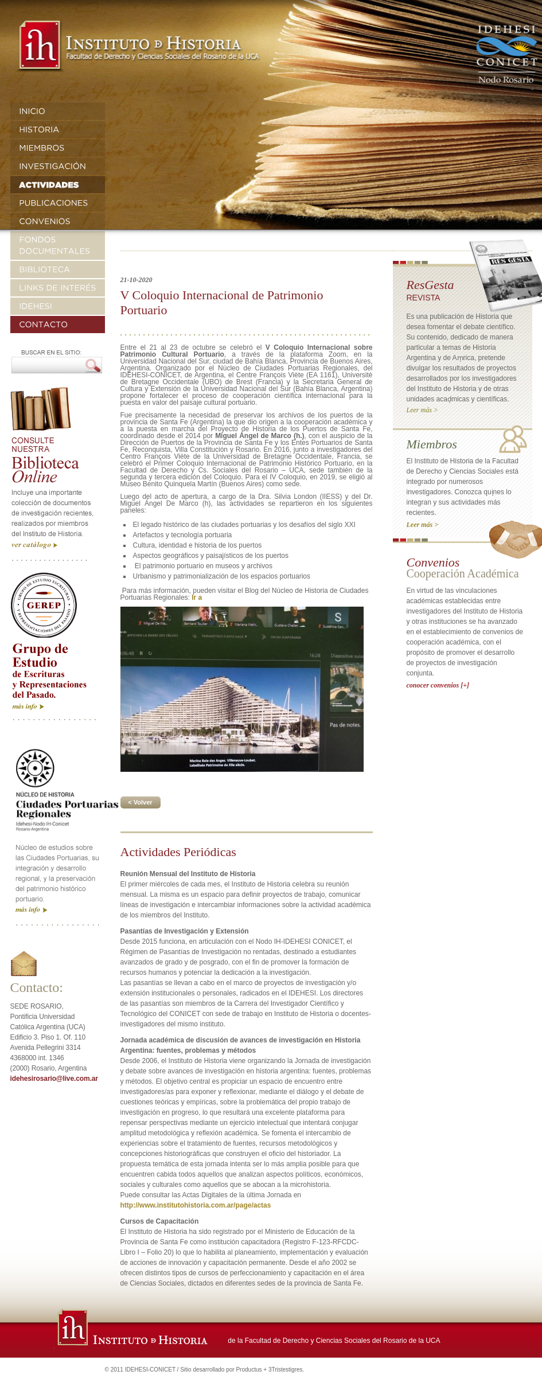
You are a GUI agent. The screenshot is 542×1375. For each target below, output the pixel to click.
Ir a (197, 597)
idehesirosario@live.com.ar (54, 1079)
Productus (249, 1369)
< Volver (140, 802)
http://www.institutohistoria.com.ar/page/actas (195, 1205)
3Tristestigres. (286, 1369)
